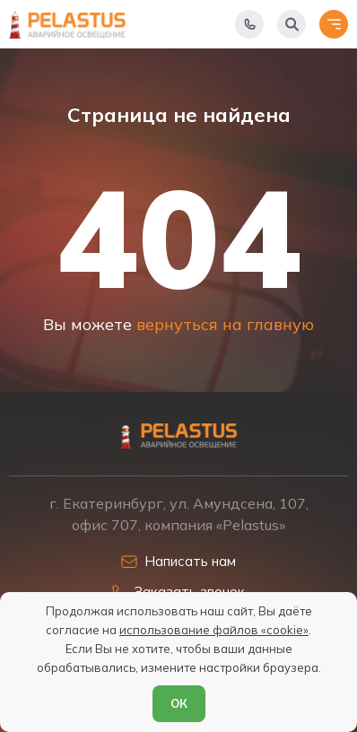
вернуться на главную (225, 324)
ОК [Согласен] (178, 703)
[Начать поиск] (291, 24)
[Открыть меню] (333, 24)
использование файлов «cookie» (214, 630)
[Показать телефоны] (249, 24)
